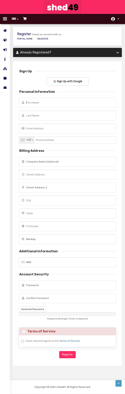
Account (118, 18)
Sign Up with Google (67, 81)
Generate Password (32, 309)
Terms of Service (69, 340)
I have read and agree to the (52, 341)
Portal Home (25, 39)
